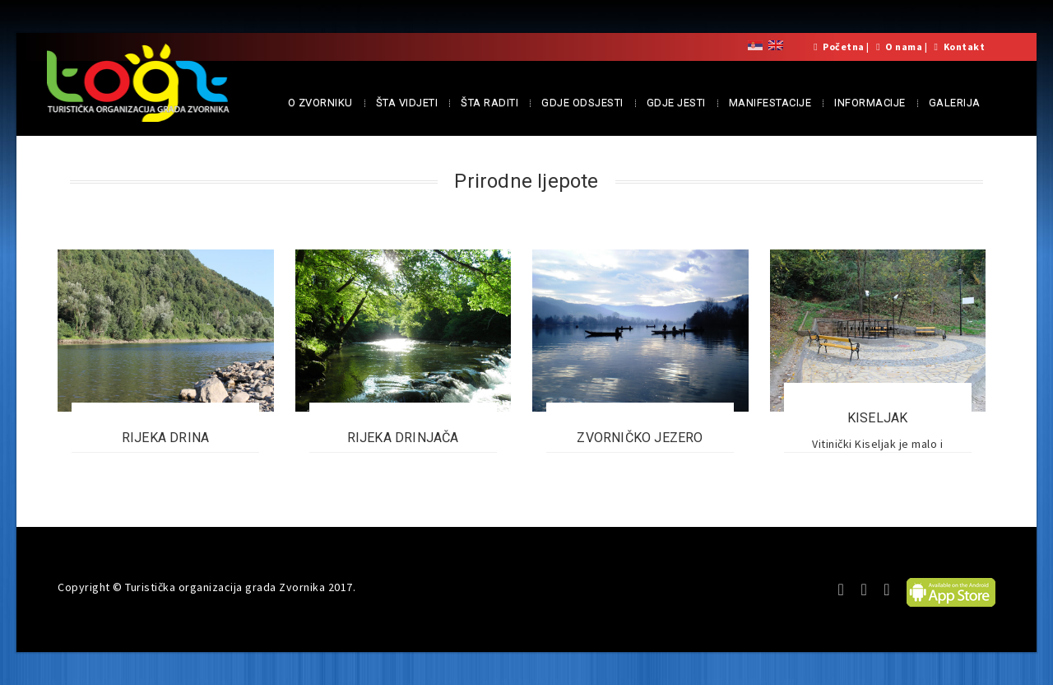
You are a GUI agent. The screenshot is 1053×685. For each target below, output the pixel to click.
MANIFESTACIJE (770, 102)
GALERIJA (955, 102)
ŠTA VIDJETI (407, 102)
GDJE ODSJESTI (582, 102)
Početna (844, 46)
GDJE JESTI (676, 102)
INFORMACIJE (870, 102)
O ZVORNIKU (320, 102)
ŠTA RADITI (489, 102)
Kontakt (965, 46)
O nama (903, 46)
